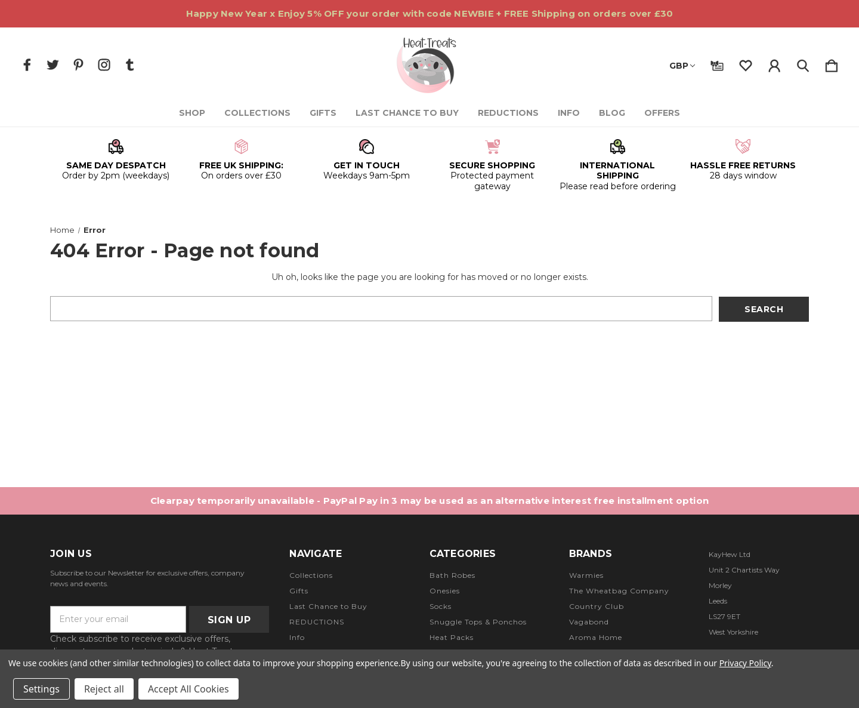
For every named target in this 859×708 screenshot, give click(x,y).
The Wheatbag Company (619, 590)
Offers (662, 113)
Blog (612, 113)
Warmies (586, 575)
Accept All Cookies (188, 688)
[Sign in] (774, 63)
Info (569, 113)
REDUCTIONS (508, 113)
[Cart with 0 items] (831, 63)
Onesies (445, 590)
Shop (192, 113)
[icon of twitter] (53, 65)
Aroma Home (595, 637)
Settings (41, 688)
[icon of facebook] (27, 65)
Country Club (596, 606)
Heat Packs (452, 637)
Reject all (104, 688)
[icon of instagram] (104, 65)
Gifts (323, 113)
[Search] (803, 63)
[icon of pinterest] (78, 65)
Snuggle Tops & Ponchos (478, 621)
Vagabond (589, 621)
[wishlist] (745, 63)
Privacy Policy (745, 663)
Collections (257, 113)
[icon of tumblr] (129, 65)
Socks (441, 606)
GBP (682, 65)
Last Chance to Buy (407, 113)
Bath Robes (452, 575)
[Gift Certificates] (717, 63)
